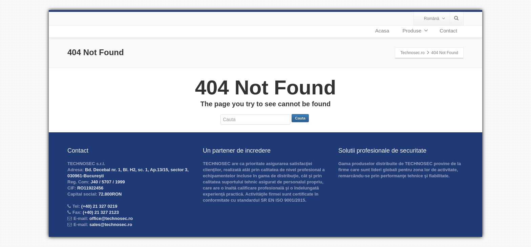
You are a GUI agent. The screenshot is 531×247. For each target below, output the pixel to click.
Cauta (300, 118)
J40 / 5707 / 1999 (107, 181)
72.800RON (109, 194)
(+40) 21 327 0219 (98, 206)
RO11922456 (89, 187)
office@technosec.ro (111, 218)
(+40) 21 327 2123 (100, 212)
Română (434, 18)
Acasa (382, 30)
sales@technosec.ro (110, 224)
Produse (415, 30)
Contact (448, 30)
